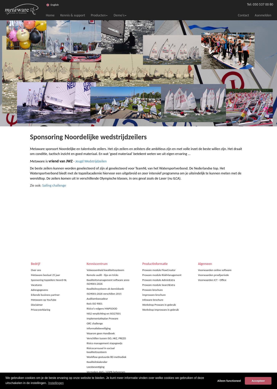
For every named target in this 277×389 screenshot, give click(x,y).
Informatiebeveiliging (99, 328)
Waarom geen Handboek (101, 333)
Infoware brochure (152, 300)
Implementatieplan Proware (102, 318)
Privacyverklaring (40, 309)
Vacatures (36, 285)
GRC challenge (95, 323)
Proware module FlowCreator (159, 270)
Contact (243, 15)
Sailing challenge (54, 185)
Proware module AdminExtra (158, 280)
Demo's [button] (120, 15)
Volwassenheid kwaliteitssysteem (105, 270)
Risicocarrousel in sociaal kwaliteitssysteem (101, 350)
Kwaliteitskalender (97, 362)
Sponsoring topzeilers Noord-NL (49, 280)
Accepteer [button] (258, 380)
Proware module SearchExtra (158, 285)
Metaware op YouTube (43, 300)
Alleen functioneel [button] (229, 380)
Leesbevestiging (96, 367)
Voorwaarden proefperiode (213, 275)
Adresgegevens (39, 290)
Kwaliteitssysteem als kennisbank (105, 288)
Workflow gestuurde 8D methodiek (106, 357)
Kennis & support (72, 15)
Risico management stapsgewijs (104, 343)
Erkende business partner (45, 295)
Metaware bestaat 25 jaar (45, 275)
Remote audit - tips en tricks (102, 275)
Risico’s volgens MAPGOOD (102, 308)
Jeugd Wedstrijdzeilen (91, 161)
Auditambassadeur (97, 298)
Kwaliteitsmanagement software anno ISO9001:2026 (108, 282)
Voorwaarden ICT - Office (212, 280)
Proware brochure (152, 290)
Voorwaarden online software (214, 270)
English (55, 4)
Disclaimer (37, 304)
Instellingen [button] (56, 383)
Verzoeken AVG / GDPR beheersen (106, 372)
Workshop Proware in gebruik (159, 304)
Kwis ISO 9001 (94, 303)
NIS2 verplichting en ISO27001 (104, 313)
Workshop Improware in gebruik (160, 309)
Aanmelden (263, 15)
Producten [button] (99, 15)
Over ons (36, 270)
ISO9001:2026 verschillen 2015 (104, 293)
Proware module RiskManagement (161, 275)
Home (50, 15)
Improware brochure (154, 295)
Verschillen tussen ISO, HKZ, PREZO (106, 338)
